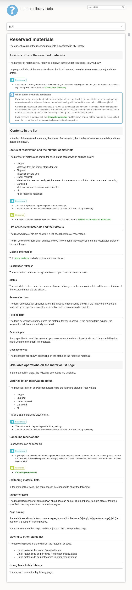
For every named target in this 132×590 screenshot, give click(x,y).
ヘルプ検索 (123, 7)
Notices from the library (55, 87)
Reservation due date (57, 117)
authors (25, 258)
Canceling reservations (26, 472)
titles (17, 258)
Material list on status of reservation (94, 219)
